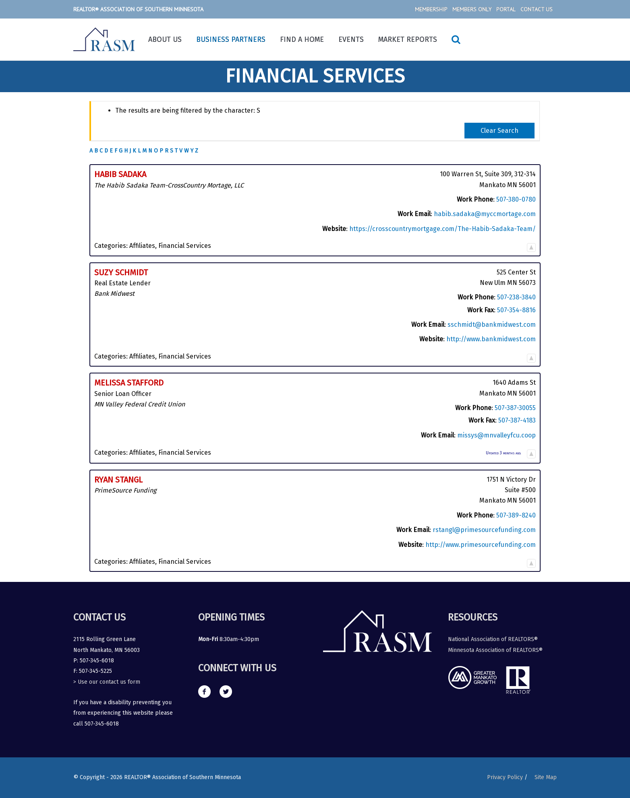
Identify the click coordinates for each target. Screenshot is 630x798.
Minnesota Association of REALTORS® (495, 650)
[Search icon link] (456, 39)
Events (351, 39)
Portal (506, 9)
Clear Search (499, 130)
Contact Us (536, 9)
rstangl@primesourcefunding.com (484, 530)
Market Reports (407, 39)
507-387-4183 (517, 420)
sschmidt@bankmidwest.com (492, 324)
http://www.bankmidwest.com (491, 339)
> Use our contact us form (106, 681)
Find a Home (302, 39)
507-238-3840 (516, 297)
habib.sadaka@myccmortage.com (485, 214)
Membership (431, 9)
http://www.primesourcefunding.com (480, 544)
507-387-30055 (515, 408)
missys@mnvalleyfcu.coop (496, 435)
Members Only (471, 9)
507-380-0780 (516, 199)
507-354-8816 (516, 310)
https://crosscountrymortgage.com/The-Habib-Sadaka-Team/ (442, 229)
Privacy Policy (505, 777)
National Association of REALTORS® (493, 639)
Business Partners (230, 39)
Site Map (546, 777)
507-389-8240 (516, 515)
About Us (165, 39)
